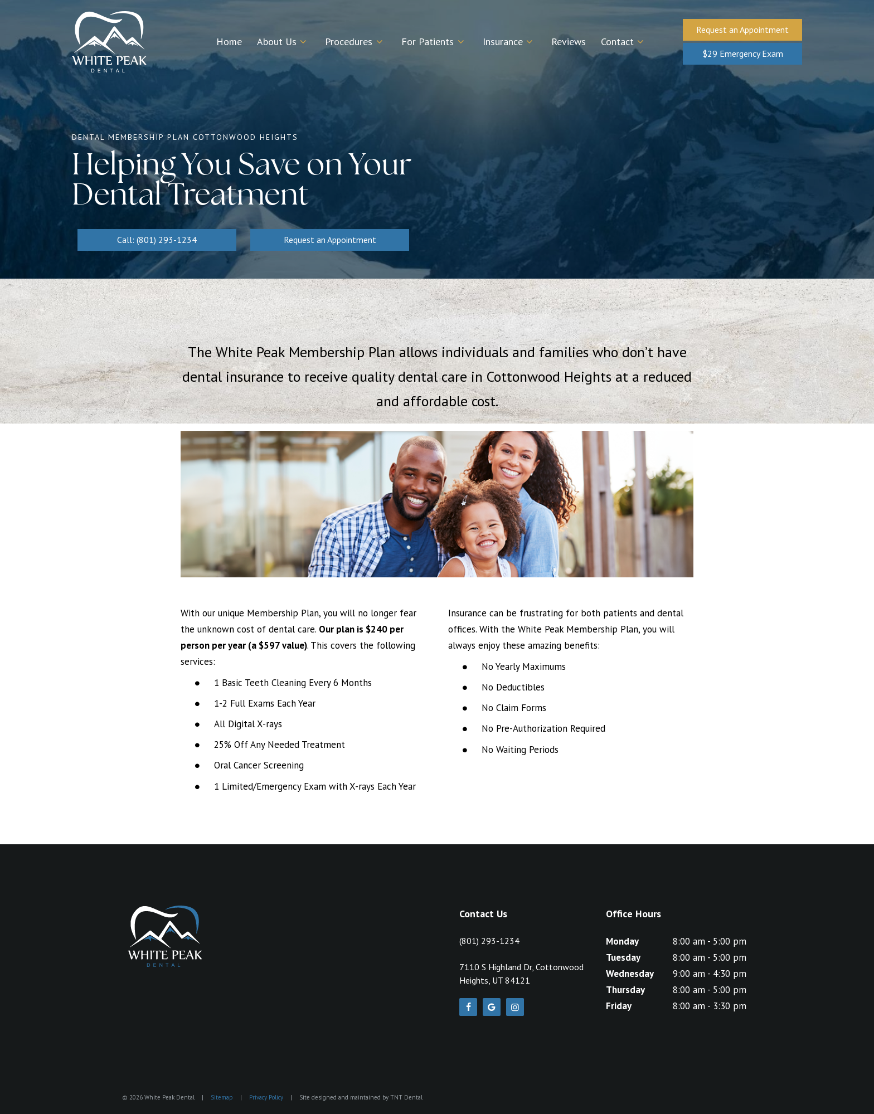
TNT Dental (406, 1097)
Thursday (625, 990)
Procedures (355, 41)
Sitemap (222, 1097)
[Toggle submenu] (303, 42)
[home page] (109, 41)
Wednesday (630, 973)
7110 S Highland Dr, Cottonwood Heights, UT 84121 (521, 973)
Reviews (568, 41)
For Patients (434, 41)
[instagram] (515, 1007)
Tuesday (623, 957)
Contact (624, 41)
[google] (492, 1007)
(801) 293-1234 (489, 940)
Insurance (510, 41)
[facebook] (468, 1007)
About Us (283, 41)
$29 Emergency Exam (742, 53)
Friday (619, 1006)
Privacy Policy (266, 1097)
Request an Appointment (742, 29)
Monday (622, 941)
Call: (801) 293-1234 (157, 239)
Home (229, 41)
